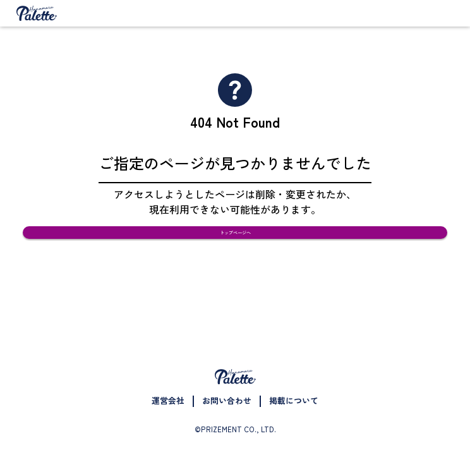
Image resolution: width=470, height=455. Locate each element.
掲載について (293, 400)
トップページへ (235, 247)
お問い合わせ (226, 400)
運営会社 (168, 400)
